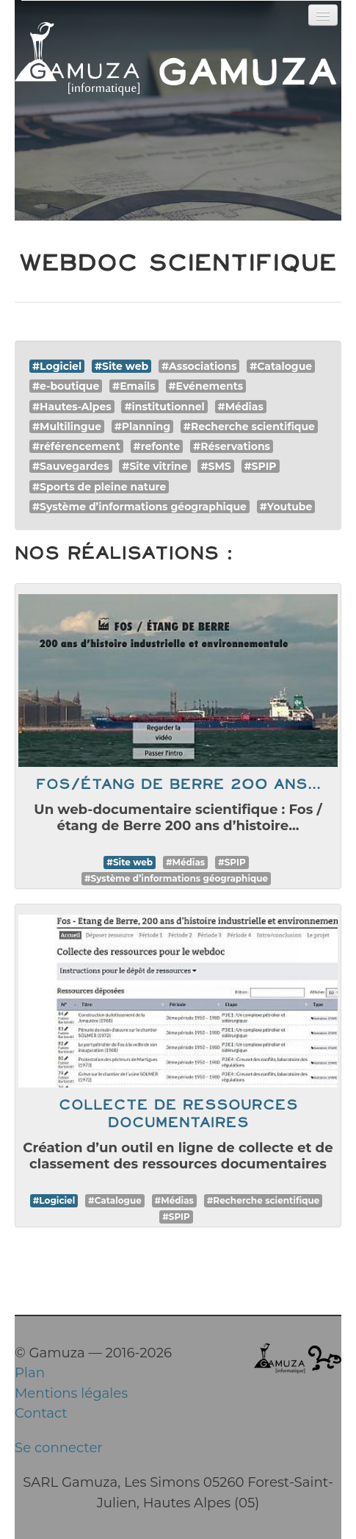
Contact (41, 1412)
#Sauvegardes (70, 466)
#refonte (157, 446)
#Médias (241, 406)
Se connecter (59, 1447)
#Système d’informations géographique (139, 506)
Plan (30, 1372)
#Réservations (231, 446)
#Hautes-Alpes (72, 406)
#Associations (198, 366)
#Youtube (286, 506)
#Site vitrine (154, 466)
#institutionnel (164, 406)
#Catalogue (281, 366)
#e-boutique (65, 386)
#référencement (76, 446)
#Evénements (206, 386)
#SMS (215, 466)
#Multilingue (66, 426)
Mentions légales (71, 1393)
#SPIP (260, 466)
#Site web (121, 366)
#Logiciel (56, 366)
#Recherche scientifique (249, 426)
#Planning (142, 426)
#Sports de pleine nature (99, 486)
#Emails (134, 386)
